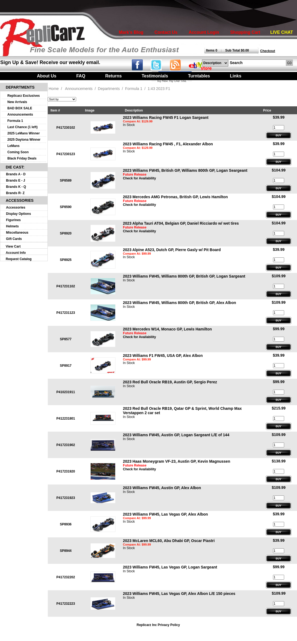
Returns (113, 76)
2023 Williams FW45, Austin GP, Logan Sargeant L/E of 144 (176, 435)
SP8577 (66, 339)
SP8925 (66, 260)
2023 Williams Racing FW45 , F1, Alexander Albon (168, 144)
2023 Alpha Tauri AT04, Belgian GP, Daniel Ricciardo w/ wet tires (181, 223)
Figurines (13, 220)
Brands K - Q (16, 187)
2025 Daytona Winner (23, 140)
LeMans (13, 146)
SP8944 (66, 551)
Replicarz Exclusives (23, 96)
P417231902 (66, 445)
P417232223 (66, 604)
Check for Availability (139, 178)
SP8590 (66, 207)
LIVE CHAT (281, 32)
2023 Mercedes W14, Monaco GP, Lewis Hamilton (167, 329)
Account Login (204, 32)
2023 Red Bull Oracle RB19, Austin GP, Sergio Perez (170, 382)
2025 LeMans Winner (23, 133)
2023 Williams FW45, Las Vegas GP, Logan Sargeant (170, 567)
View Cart (13, 246)
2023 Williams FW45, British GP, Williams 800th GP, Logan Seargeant (185, 170)
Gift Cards (14, 239)
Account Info (16, 253)
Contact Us (166, 32)
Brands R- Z (15, 193)
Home (54, 88)
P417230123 (66, 154)
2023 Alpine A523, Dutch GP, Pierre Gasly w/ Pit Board (172, 250)
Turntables (199, 76)
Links (235, 76)
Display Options (18, 214)
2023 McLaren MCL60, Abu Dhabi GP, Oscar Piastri (169, 540)
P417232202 (66, 577)
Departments (109, 88)
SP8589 (66, 180)
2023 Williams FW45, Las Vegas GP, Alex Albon (165, 514)
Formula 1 (15, 121)
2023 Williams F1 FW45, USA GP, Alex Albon (163, 355)
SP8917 (66, 366)
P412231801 (66, 418)
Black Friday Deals (22, 158)
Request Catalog (19, 259)
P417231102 (66, 286)
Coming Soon (18, 152)
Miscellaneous (17, 232)
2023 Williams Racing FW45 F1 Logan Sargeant (165, 117)
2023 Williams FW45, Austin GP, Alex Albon (162, 488)
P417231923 (66, 498)
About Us (46, 76)
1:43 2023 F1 (159, 88)
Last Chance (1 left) (22, 127)
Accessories (15, 207)
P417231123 (66, 313)
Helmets (12, 226)
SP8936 (66, 524)
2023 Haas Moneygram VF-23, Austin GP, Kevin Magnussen (176, 461)
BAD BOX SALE (19, 108)
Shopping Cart (245, 32)
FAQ (80, 76)
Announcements (20, 114)
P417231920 (66, 471)
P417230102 (66, 128)
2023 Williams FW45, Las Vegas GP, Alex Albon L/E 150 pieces (179, 593)
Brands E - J (15, 180)
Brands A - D (16, 174)
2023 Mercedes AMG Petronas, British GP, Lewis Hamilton (175, 197)
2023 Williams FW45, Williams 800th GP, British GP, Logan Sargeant (184, 276)
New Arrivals (17, 102)
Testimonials (155, 76)
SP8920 (66, 233)
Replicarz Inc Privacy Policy (158, 625)
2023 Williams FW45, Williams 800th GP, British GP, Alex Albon (179, 302)
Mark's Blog (131, 32)
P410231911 (66, 392)
